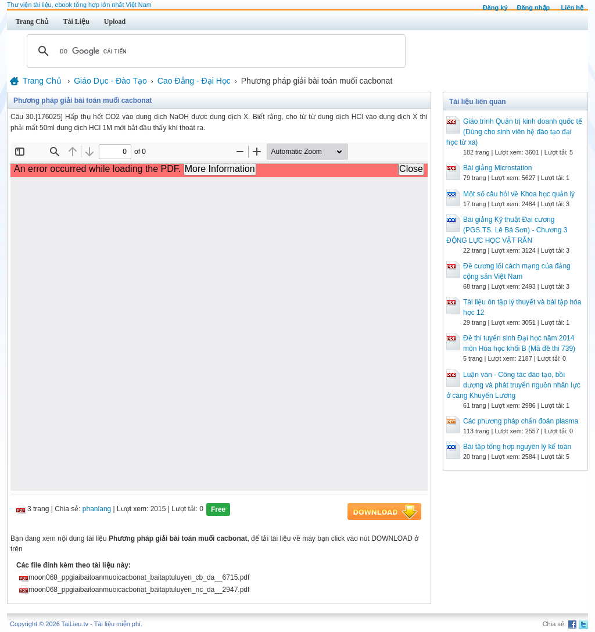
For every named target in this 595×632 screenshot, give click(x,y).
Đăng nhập (533, 7)
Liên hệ (572, 7)
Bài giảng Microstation (497, 168)
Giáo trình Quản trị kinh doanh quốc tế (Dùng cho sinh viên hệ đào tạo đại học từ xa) (514, 131)
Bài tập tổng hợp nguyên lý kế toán (517, 447)
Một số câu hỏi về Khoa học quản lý (519, 194)
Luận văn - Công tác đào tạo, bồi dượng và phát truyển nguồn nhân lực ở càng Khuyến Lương (513, 385)
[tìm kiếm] (214, 51)
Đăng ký (495, 7)
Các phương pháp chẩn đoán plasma (520, 421)
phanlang (97, 509)
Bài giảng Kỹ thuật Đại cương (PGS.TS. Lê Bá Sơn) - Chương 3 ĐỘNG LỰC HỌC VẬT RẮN (506, 230)
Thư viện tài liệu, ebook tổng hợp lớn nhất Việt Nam (79, 4)
